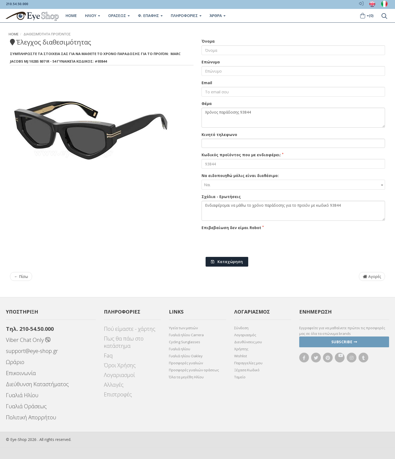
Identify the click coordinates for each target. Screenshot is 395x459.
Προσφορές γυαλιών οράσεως (194, 370)
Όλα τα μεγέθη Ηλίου (186, 377)
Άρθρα (217, 15)
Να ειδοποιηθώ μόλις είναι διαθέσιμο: (240, 175)
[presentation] (243, 242)
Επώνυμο (211, 61)
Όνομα (208, 41)
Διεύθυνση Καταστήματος (37, 384)
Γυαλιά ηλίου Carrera (186, 334)
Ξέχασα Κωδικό (247, 370)
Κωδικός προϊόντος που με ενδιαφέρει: (243, 154)
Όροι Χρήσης (120, 365)
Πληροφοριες (186, 15)
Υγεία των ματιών (183, 327)
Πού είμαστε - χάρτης (129, 328)
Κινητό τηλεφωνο (219, 134)
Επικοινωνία (21, 373)
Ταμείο (240, 377)
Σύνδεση (241, 327)
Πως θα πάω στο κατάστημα (124, 342)
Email (207, 82)
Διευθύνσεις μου (248, 341)
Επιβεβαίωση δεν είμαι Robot (233, 227)
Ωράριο (15, 362)
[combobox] (293, 185)
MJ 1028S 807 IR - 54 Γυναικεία (50, 61)
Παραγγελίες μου (248, 363)
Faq (108, 355)
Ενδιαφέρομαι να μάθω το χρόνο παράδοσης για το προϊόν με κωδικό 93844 (293, 211)
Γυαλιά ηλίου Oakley (186, 355)
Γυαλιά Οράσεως (26, 406)
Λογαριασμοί (119, 375)
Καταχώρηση (227, 261)
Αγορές (372, 276)
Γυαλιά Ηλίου (22, 395)
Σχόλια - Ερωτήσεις (221, 196)
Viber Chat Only (28, 340)
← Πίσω (21, 276)
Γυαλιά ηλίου (179, 348)
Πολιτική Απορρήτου (31, 417)
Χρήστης (241, 348)
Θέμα (207, 103)
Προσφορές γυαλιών (186, 363)
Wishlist (240, 355)
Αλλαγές (114, 384)
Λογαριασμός (245, 334)
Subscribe (344, 341)
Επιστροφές (118, 394)
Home (71, 15)
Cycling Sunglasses (184, 341)
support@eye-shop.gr (32, 351)
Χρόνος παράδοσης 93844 (293, 118)
